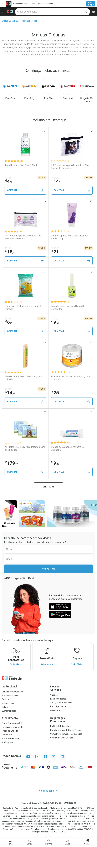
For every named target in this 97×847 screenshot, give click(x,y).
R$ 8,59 (8, 318)
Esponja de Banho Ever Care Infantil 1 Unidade (24, 307)
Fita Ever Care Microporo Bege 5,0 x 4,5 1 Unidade (71, 378)
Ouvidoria (6, 699)
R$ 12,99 (55, 318)
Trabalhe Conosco (10, 695)
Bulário (5, 707)
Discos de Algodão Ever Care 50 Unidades (67, 448)
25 (56, 392)
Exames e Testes (58, 699)
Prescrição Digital (58, 706)
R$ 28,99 (55, 248)
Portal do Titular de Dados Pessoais (66, 730)
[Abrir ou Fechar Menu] (3, 11)
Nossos (72, 688)
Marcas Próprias (29, 21)
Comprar (25, 190)
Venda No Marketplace (12, 692)
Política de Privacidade (60, 726)
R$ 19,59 (9, 248)
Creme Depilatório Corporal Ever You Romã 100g (69, 237)
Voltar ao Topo (48, 790)
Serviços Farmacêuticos (61, 702)
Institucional (9, 686)
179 (11, 463)
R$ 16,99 (55, 178)
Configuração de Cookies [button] (61, 738)
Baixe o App (91, 3)
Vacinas (54, 695)
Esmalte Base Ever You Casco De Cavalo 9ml (68, 307)
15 (10, 251)
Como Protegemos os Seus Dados (66, 734)
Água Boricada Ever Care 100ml (21, 165)
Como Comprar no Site (12, 723)
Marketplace (7, 742)
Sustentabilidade (9, 711)
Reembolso (7, 734)
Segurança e (72, 719)
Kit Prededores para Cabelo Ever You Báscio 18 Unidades (70, 166)
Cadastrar (48, 569)
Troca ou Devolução (11, 738)
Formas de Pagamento (12, 727)
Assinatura (55, 710)
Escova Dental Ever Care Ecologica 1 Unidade (23, 378)
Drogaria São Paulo (11, 21)
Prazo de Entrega (10, 731)
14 (56, 181)
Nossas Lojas (8, 703)
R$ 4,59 (8, 178)
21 (56, 251)
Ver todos (48, 487)
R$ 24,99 (9, 389)
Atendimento (10, 718)
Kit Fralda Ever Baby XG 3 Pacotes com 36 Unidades (25, 448)
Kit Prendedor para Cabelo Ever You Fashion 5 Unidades (23, 237)
